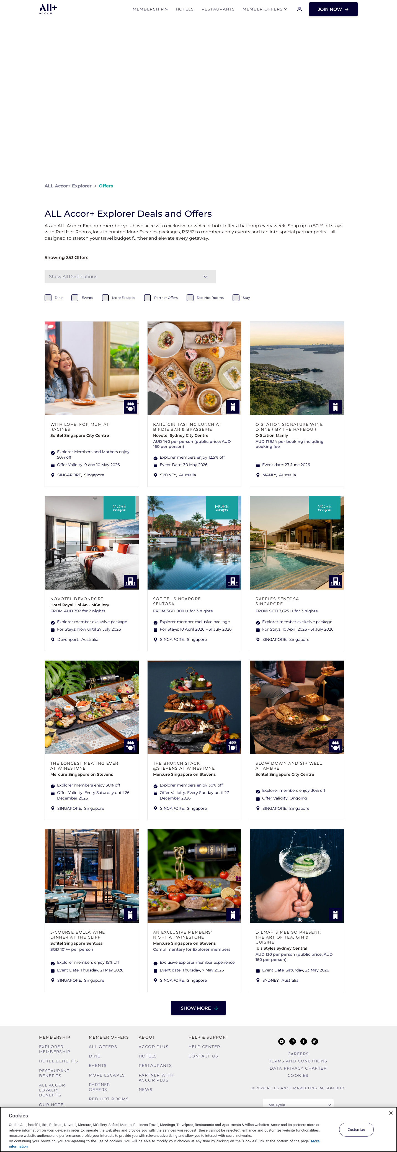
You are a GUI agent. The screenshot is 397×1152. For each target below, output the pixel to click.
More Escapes (107, 1075)
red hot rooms (210, 298)
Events (98, 1065)
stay (246, 298)
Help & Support (209, 1037)
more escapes (123, 298)
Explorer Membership (54, 1049)
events (87, 298)
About (147, 1037)
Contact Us (203, 1056)
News (146, 1089)
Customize (356, 1129)
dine (59, 298)
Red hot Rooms (109, 1098)
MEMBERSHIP (148, 10)
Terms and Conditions (298, 1061)
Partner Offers (99, 1087)
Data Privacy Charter (298, 1068)
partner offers (166, 298)
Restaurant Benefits (54, 1073)
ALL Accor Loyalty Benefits (52, 1090)
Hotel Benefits (58, 1061)
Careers (298, 1053)
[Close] (391, 1113)
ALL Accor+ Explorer (68, 186)
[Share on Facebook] (347, 185)
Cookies (298, 1075)
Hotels (185, 10)
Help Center (204, 1046)
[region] (198, 1129)
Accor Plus (154, 1046)
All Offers (103, 1046)
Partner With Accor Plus (156, 1078)
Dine (94, 1056)
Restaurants (218, 10)
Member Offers (263, 10)
